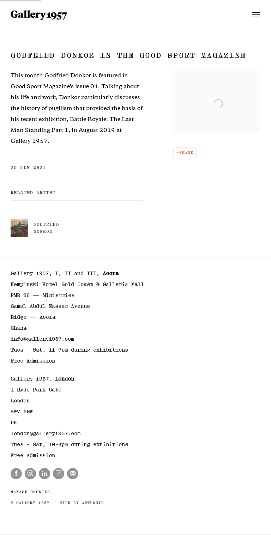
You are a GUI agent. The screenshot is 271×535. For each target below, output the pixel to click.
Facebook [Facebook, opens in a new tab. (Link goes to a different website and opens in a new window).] (16, 473)
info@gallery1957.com (42, 339)
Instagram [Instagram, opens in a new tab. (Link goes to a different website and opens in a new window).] (30, 473)
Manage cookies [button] (30, 492)
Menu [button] (255, 15)
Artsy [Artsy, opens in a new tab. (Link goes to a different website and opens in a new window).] (58, 473)
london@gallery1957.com (45, 433)
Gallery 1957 (39, 15)
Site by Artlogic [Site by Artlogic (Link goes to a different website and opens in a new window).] (82, 502)
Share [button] (186, 152)
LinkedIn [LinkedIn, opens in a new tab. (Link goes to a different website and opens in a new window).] (44, 473)
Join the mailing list (72, 473)
